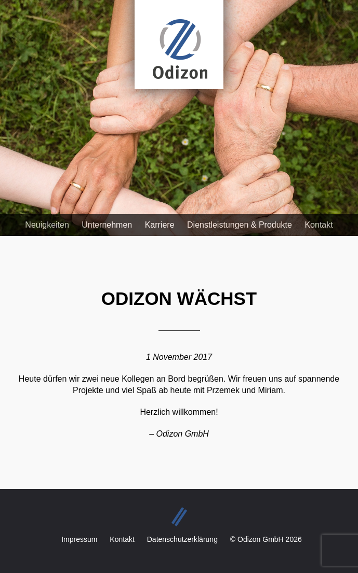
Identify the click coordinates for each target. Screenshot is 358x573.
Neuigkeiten (47, 224)
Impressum (79, 539)
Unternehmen (107, 224)
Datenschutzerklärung (182, 539)
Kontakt (318, 224)
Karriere (160, 224)
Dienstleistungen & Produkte (239, 224)
